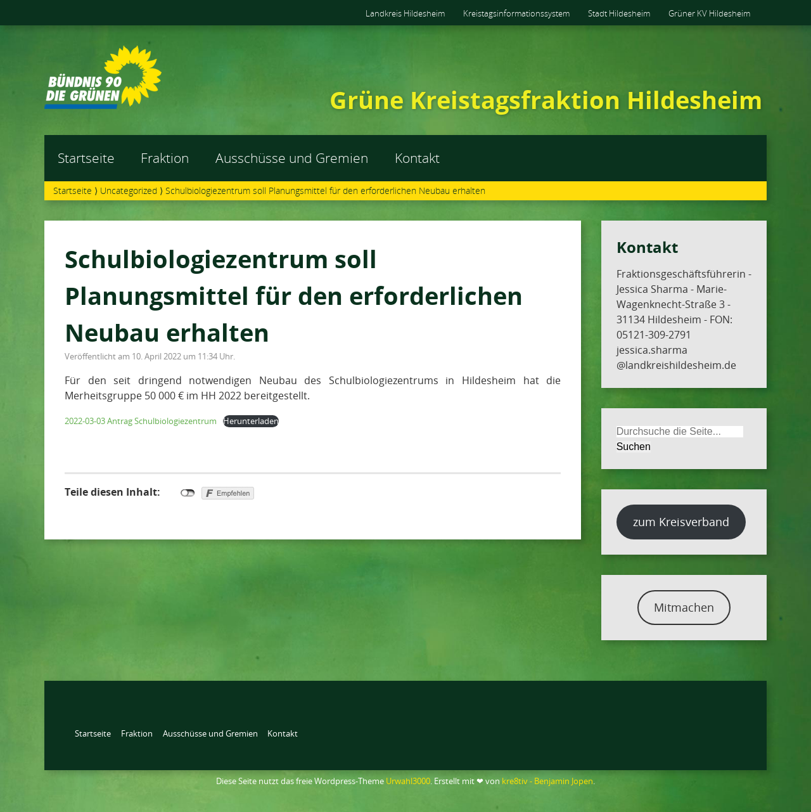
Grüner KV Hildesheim (709, 13)
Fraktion (165, 158)
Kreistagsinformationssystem (516, 13)
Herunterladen (251, 421)
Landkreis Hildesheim (405, 13)
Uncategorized (128, 190)
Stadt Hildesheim (619, 13)
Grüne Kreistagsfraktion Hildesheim (545, 99)
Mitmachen (684, 607)
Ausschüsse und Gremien (291, 158)
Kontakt (417, 158)
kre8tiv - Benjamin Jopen (547, 781)
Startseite (86, 158)
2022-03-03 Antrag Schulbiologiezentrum (141, 421)
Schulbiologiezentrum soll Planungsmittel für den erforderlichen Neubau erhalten (294, 295)
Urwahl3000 (408, 781)
